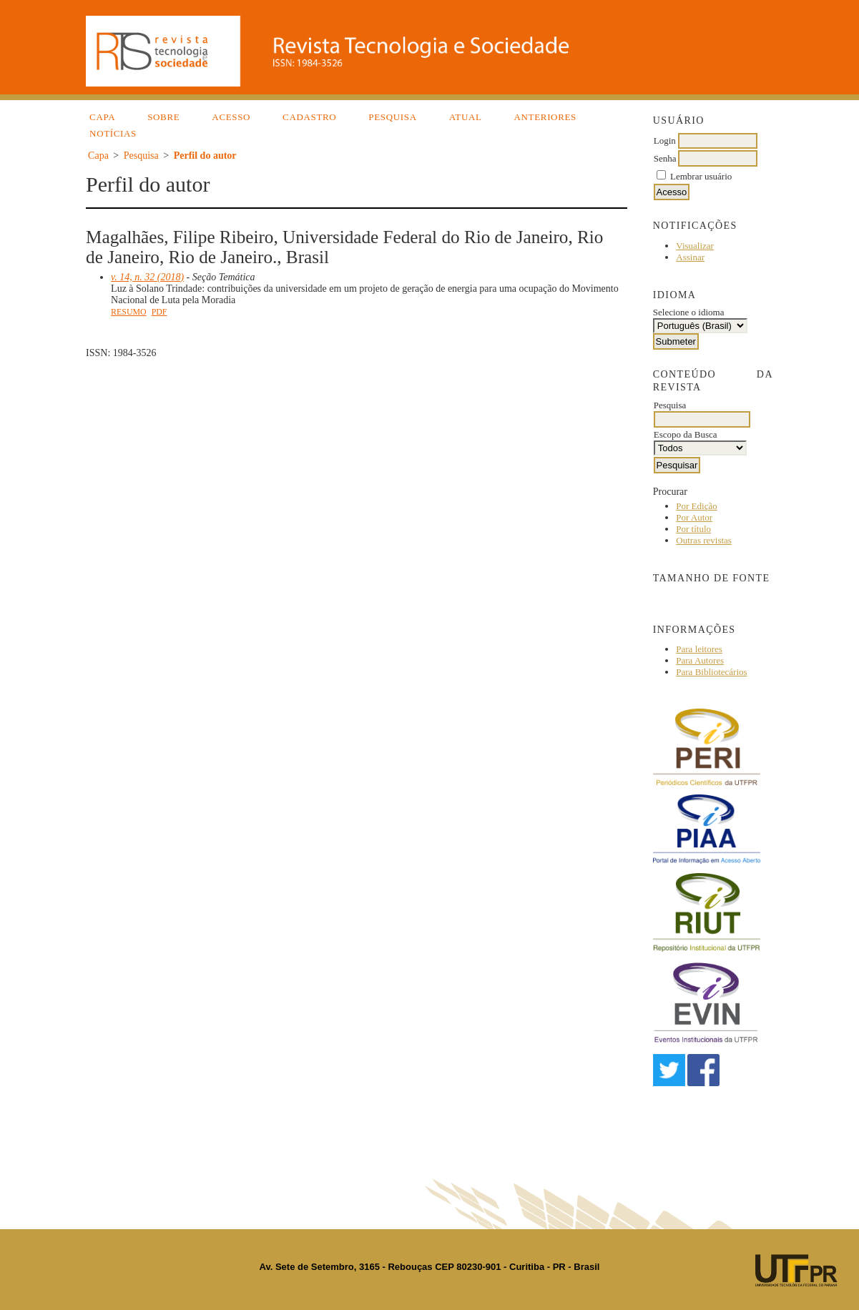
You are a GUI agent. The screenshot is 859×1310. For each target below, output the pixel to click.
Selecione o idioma (689, 312)
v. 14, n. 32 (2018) (147, 277)
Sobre (163, 117)
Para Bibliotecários (711, 671)
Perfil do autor (205, 155)
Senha (665, 158)
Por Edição (696, 506)
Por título (693, 528)
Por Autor (694, 517)
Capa (102, 117)
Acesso (231, 117)
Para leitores (699, 649)
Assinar (690, 257)
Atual (465, 117)
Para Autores (700, 660)
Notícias (113, 133)
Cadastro (309, 117)
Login (665, 140)
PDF (159, 312)
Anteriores (545, 117)
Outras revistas (704, 540)
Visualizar (695, 245)
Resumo (129, 312)
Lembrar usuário (701, 176)
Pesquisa (392, 117)
